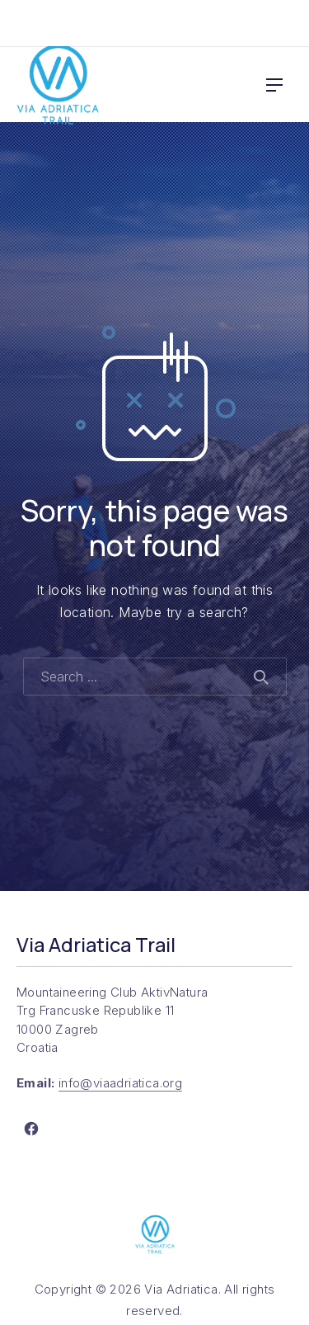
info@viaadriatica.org (120, 1083)
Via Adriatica (181, 1289)
